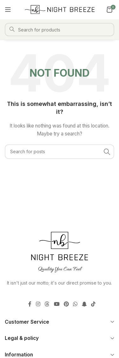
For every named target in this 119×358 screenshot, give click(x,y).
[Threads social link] (47, 304)
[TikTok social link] (93, 304)
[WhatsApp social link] (75, 304)
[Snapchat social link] (84, 304)
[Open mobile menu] (8, 9)
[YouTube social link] (57, 304)
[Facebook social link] (30, 304)
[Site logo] (60, 9)
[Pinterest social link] (66, 304)
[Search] (59, 29)
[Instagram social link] (38, 304)
